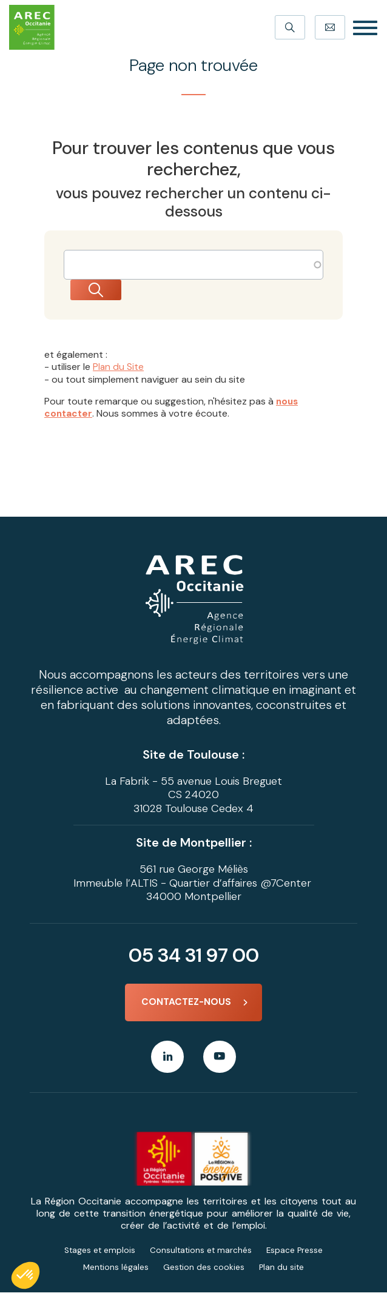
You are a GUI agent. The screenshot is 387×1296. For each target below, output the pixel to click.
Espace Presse (296, 1253)
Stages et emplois (98, 1253)
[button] (25, 1275)
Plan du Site (118, 367)
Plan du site (283, 1270)
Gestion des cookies (204, 1270)
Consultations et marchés (201, 1253)
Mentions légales (115, 1270)
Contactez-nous (186, 1003)
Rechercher (108, 290)
